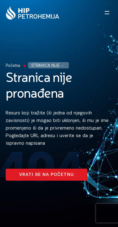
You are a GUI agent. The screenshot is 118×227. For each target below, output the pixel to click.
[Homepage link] (32, 13)
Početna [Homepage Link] (13, 66)
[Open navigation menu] (107, 12)
